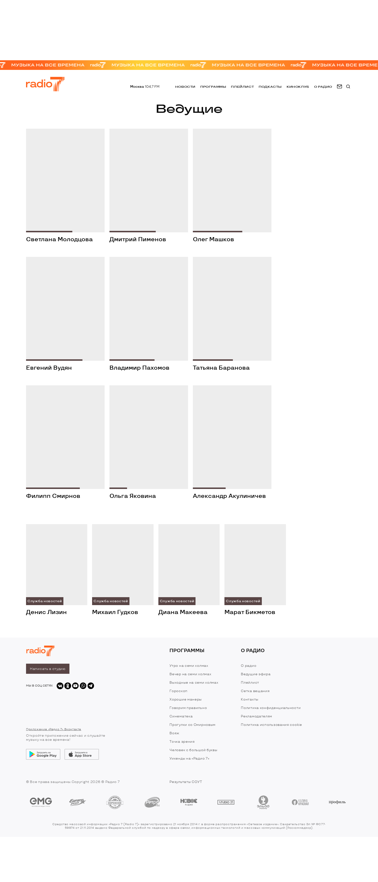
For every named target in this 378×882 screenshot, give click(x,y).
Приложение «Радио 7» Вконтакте (53, 729)
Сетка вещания (255, 691)
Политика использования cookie (271, 725)
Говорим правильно (188, 708)
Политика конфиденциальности (271, 708)
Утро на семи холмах (188, 666)
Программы (213, 87)
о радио (323, 87)
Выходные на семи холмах (193, 683)
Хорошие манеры (185, 699)
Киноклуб (298, 87)
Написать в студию (48, 669)
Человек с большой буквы (193, 750)
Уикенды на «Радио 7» (189, 758)
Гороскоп (178, 691)
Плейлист (242, 87)
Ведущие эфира (255, 674)
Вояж (174, 733)
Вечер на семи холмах (190, 674)
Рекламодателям (256, 716)
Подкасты (270, 87)
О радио (248, 666)
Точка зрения (182, 742)
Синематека (181, 716)
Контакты (249, 699)
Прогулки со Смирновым (192, 725)
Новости (185, 87)
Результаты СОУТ (185, 782)
